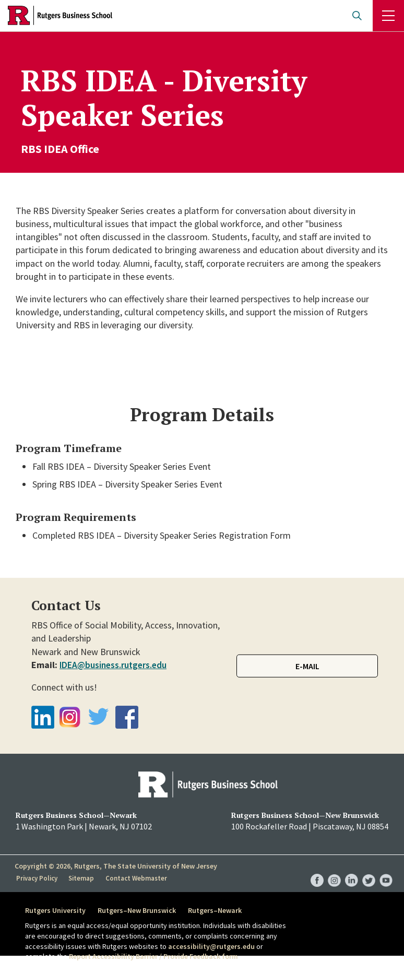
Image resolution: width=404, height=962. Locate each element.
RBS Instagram (334, 869)
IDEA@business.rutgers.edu (115, 665)
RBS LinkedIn (351, 869)
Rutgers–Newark (220, 910)
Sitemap (82, 877)
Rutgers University (55, 910)
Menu (388, 15)
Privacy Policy (37, 877)
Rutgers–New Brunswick (139, 910)
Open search (357, 15)
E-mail (307, 666)
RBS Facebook (317, 869)
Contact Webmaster (137, 877)
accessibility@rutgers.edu (211, 946)
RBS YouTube (386, 869)
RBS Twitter (368, 869)
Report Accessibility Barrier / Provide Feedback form (153, 956)
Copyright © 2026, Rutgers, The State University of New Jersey (116, 866)
